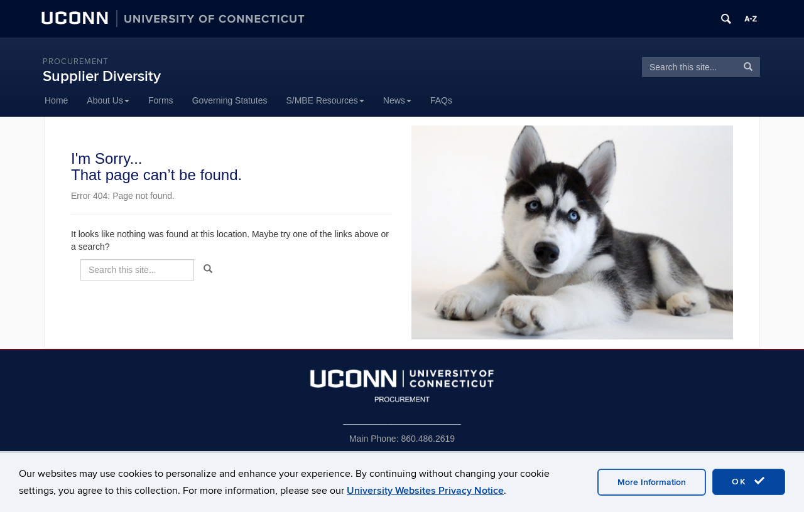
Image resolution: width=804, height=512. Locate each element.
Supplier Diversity (102, 76)
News (397, 100)
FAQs (441, 100)
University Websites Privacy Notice (425, 490)
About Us (108, 100)
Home (56, 100)
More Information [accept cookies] (651, 482)
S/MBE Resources (325, 100)
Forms (160, 100)
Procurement (75, 61)
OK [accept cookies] (749, 481)
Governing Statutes (230, 100)
